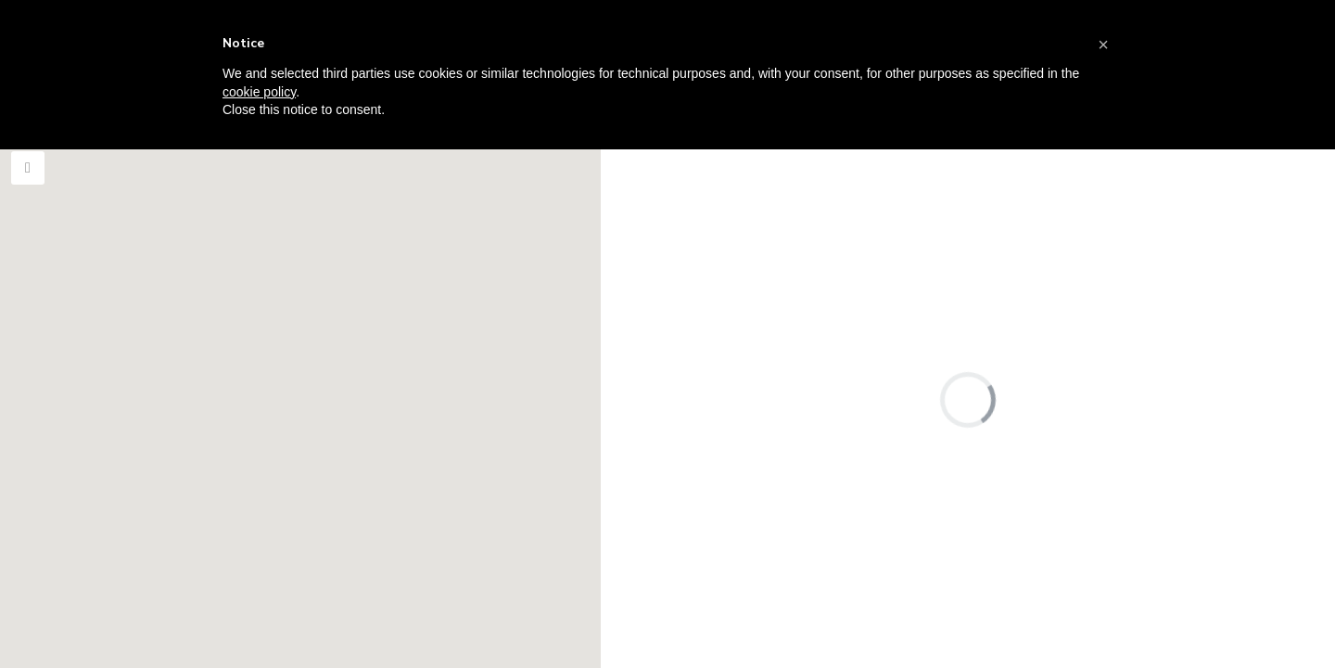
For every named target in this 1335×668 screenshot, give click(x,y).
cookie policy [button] (259, 91)
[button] (1103, 44)
